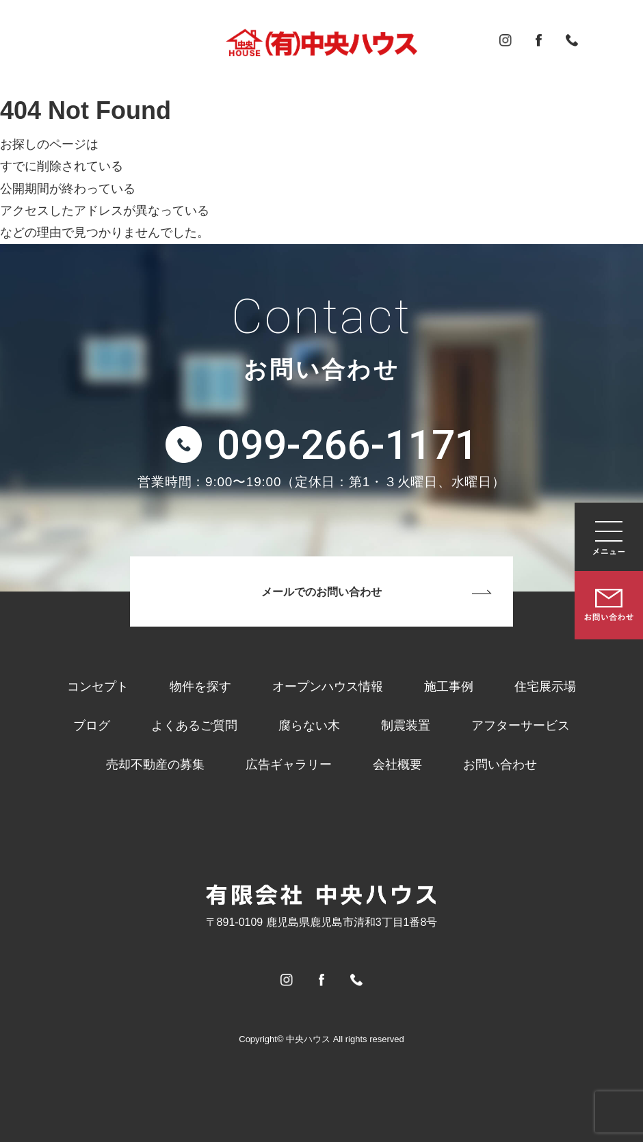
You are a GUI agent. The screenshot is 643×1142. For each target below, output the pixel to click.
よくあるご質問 (194, 725)
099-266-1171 (347, 445)
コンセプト (98, 686)
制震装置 (405, 725)
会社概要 (397, 764)
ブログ (91, 725)
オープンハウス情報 (327, 686)
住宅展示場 (545, 686)
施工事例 (448, 686)
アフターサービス (520, 725)
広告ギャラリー (289, 764)
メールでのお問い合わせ (321, 592)
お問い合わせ (500, 764)
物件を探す (200, 686)
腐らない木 (309, 725)
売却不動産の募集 (155, 764)
